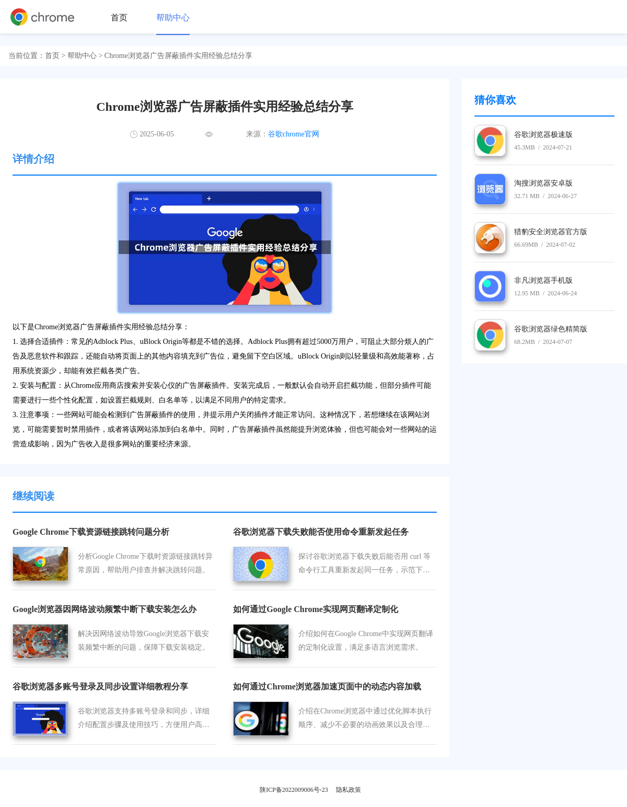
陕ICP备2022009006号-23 (294, 789)
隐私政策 (348, 789)
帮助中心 (173, 17)
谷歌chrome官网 (293, 134)
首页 (119, 17)
